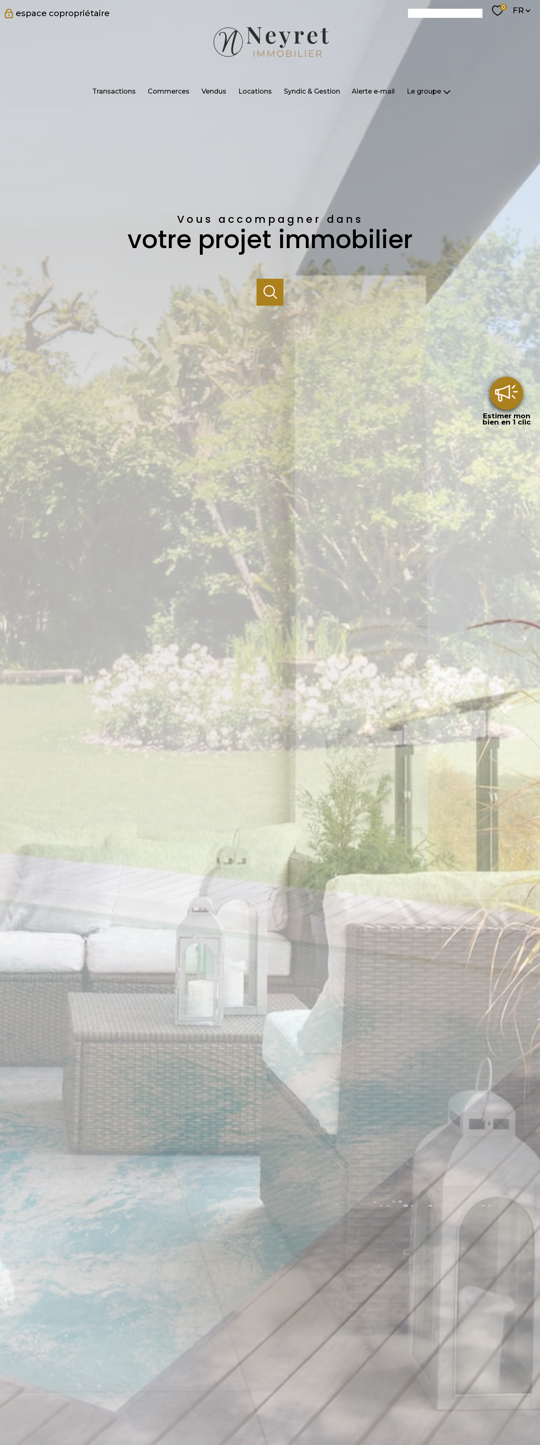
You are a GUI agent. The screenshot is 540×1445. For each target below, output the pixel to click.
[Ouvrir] (270, 292)
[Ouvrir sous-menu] (447, 91)
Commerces (169, 91)
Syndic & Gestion (311, 91)
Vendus (214, 91)
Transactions (114, 91)
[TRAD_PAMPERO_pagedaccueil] (270, 59)
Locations (255, 91)
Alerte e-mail (373, 91)
